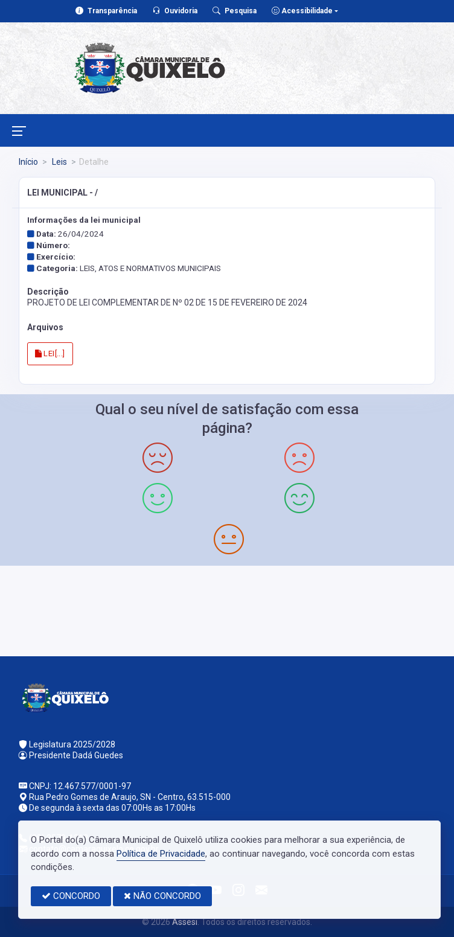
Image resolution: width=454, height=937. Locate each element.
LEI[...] (50, 353)
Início (28, 162)
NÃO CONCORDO (162, 896)
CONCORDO (71, 896)
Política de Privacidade (161, 853)
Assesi (184, 922)
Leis (58, 162)
